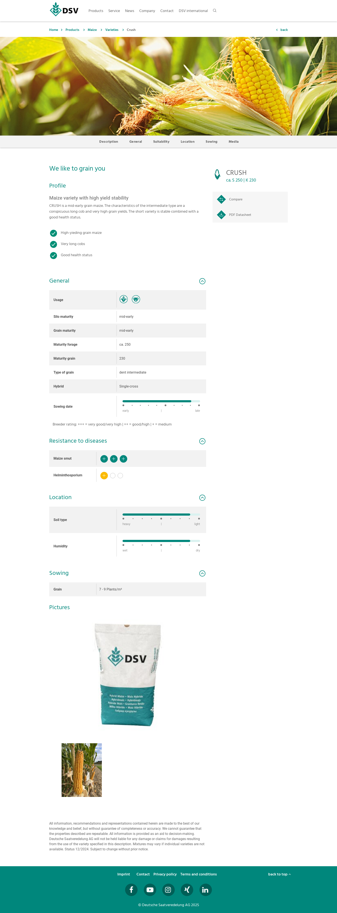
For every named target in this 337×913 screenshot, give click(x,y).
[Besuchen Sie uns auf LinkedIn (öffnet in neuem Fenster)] (205, 890)
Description (108, 141)
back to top (279, 874)
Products (72, 30)
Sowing (211, 141)
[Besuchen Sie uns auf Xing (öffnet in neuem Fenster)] (187, 890)
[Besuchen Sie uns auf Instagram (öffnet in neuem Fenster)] (168, 890)
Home (53, 30)
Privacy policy (165, 874)
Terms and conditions (199, 874)
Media (234, 141)
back (284, 30)
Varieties (111, 30)
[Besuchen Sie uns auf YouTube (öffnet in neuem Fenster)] (150, 890)
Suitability (161, 141)
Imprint (124, 874)
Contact (143, 874)
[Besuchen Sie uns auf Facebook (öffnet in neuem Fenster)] (131, 890)
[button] (127, 674)
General (135, 141)
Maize (92, 30)
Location (188, 141)
